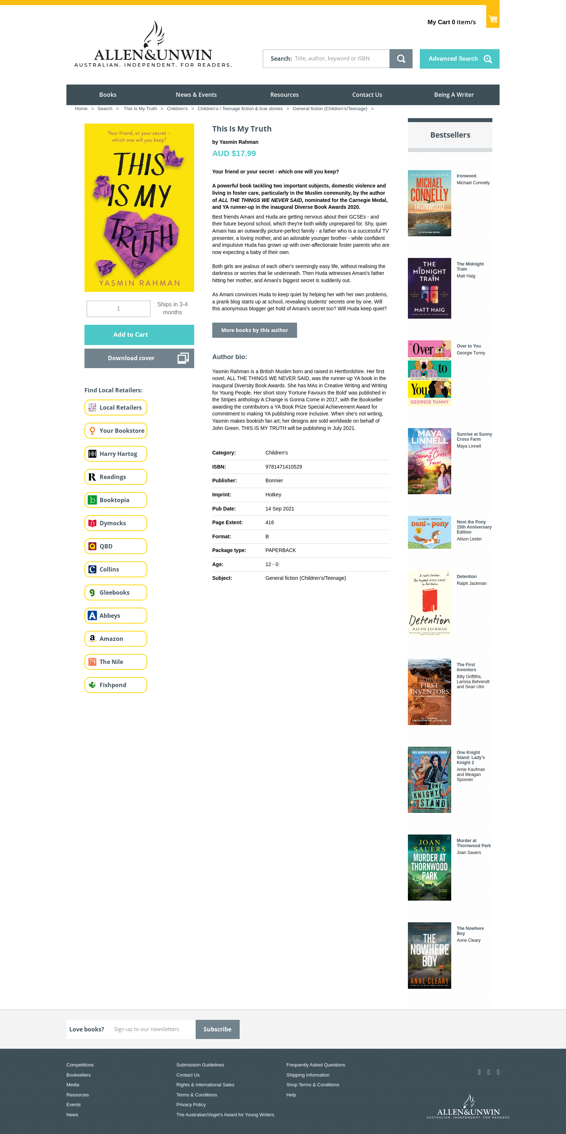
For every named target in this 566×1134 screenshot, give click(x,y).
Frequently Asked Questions (316, 1065)
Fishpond (113, 685)
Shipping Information (308, 1075)
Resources (284, 95)
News (72, 1114)
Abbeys (110, 616)
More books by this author (254, 330)
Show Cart (493, 16)
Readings (113, 477)
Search (280, 58)
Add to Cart (130, 334)
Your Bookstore (122, 431)
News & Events (196, 95)
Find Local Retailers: (113, 390)
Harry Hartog (118, 454)
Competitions (80, 1065)
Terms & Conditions (197, 1095)
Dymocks (113, 523)
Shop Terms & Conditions (313, 1084)
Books (108, 95)
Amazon (111, 639)
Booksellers (78, 1075)
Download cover (131, 358)
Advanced (453, 58)
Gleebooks (115, 592)
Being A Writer (454, 95)
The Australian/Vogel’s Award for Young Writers (225, 1114)
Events (73, 1104)
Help (291, 1095)
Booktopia (115, 500)
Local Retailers (121, 407)
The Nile (111, 662)
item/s (452, 22)
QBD (106, 546)
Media (72, 1084)
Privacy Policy (191, 1104)
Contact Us (367, 95)
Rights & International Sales (205, 1084)
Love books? (86, 1029)
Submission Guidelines (200, 1065)
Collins (109, 569)
